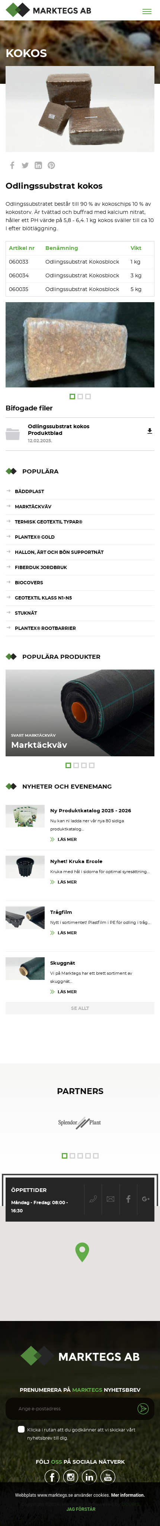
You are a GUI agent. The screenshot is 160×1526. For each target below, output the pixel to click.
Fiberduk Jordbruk (41, 567)
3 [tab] (88, 396)
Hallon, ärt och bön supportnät (59, 552)
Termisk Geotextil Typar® (48, 522)
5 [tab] (96, 1156)
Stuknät (26, 613)
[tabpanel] (80, 344)
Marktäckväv (33, 507)
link (12, 165)
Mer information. (127, 1495)
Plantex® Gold (35, 537)
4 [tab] (92, 765)
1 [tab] (72, 396)
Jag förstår (80, 1509)
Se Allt (80, 1008)
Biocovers (29, 583)
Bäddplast (29, 491)
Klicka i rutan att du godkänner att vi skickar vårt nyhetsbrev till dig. (81, 1434)
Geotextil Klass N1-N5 (43, 598)
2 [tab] (80, 396)
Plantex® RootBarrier (45, 628)
